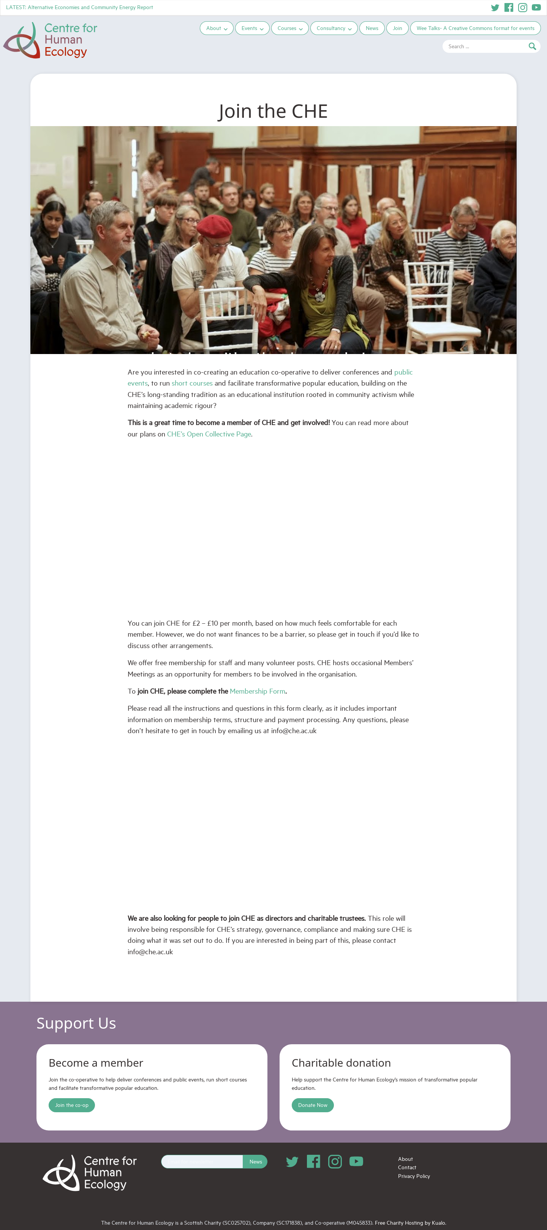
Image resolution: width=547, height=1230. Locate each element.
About (215, 28)
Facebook (509, 7)
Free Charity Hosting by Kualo (410, 1222)
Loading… (273, 824)
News (373, 28)
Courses (288, 28)
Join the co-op (72, 1104)
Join (399, 28)
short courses (192, 382)
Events (251, 28)
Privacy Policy (414, 1175)
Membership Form (257, 691)
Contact (407, 1167)
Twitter (495, 7)
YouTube (536, 7)
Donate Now (312, 1104)
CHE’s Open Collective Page (209, 433)
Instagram (522, 7)
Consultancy (332, 28)
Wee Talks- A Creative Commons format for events (477, 28)
